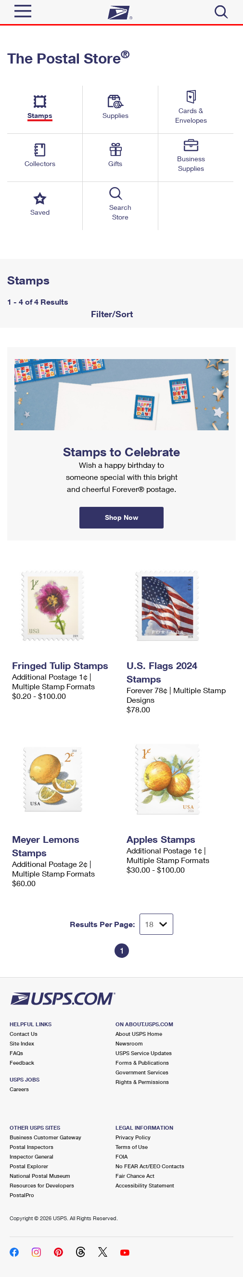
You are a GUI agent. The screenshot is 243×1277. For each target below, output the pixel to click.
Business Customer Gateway (45, 1137)
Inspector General (31, 1156)
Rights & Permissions (142, 1082)
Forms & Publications (142, 1062)
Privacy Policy (133, 1137)
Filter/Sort (111, 314)
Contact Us (24, 1034)
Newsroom (129, 1043)
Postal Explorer (29, 1166)
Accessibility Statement (144, 1185)
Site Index (22, 1043)
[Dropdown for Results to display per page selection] (156, 924)
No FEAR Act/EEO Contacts (149, 1166)
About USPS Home (138, 1034)
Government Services (141, 1072)
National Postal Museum (40, 1176)
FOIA (121, 1156)
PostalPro (22, 1195)
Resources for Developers (42, 1185)
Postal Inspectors (31, 1147)
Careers (19, 1089)
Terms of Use (131, 1147)
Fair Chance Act (134, 1176)
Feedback (22, 1062)
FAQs (16, 1053)
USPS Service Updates (143, 1053)
